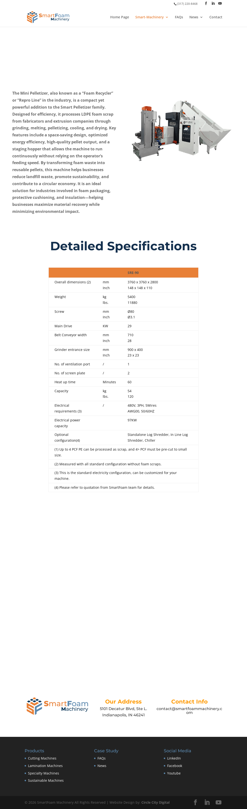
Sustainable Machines (46, 780)
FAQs (179, 17)
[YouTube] (220, 3)
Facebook (174, 765)
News (193, 17)
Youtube (174, 773)
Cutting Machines (42, 758)
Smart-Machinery (149, 17)
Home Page (119, 17)
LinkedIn (174, 758)
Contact (215, 17)
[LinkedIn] (213, 3)
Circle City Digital (155, 802)
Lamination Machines (45, 765)
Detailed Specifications (123, 246)
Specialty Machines (43, 773)
